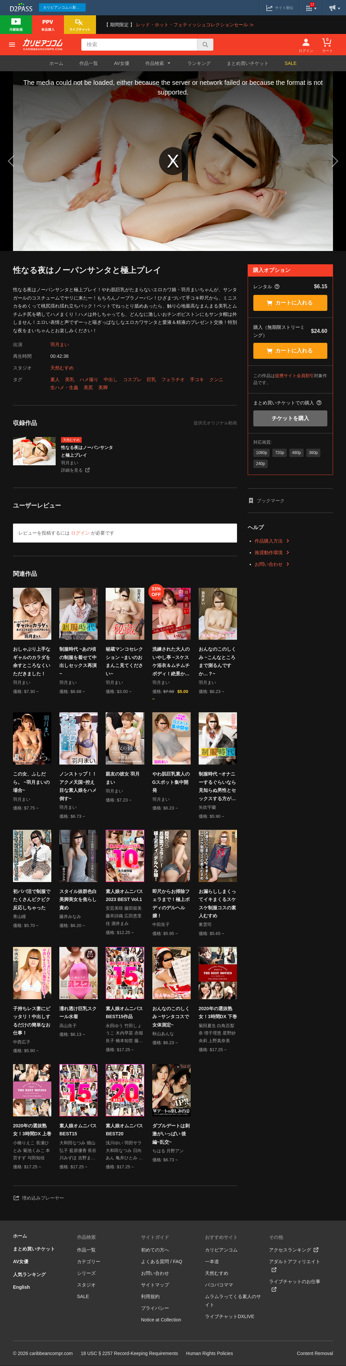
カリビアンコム (221, 1250)
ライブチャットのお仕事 (294, 1285)
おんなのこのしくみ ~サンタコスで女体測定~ (171, 1017)
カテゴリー (88, 1261)
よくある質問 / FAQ (161, 1261)
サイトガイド (155, 1237)
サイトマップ (155, 1285)
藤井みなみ (70, 916)
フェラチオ (173, 379)
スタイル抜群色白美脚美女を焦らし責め (78, 899)
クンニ (216, 379)
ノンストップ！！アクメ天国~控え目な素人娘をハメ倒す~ (78, 786)
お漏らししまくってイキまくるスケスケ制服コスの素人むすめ (217, 904)
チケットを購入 (290, 418)
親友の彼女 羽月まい (123, 778)
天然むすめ (62, 367)
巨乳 (151, 379)
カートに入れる (290, 303)
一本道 (212, 1261)
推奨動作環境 (272, 552)
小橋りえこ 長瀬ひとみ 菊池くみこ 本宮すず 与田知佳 (31, 1151)
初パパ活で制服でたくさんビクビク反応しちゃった (31, 899)
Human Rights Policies (209, 1353)
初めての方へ (155, 1250)
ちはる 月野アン (168, 1151)
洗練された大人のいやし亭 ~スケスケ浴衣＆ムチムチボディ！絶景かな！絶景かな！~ (171, 662)
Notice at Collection (161, 1320)
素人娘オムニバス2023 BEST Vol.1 (124, 895)
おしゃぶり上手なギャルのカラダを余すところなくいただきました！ (31, 661)
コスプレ (132, 379)
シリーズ (86, 1273)
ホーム (56, 63)
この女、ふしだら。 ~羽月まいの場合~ (31, 782)
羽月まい (59, 344)
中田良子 (161, 924)
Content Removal (315, 1353)
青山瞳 (19, 916)
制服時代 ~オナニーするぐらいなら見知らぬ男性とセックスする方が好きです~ (217, 787)
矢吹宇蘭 (207, 807)
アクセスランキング (293, 1250)
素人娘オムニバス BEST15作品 (124, 1013)
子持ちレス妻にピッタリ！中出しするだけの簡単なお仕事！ (31, 1021)
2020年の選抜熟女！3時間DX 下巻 (218, 1013)
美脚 (103, 387)
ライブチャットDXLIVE (229, 1316)
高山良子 (68, 1026)
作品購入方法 (272, 541)
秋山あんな (163, 1033)
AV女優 (121, 63)
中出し (111, 379)
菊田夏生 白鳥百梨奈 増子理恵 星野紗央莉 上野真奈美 (217, 1034)
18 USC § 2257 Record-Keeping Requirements (129, 1353)
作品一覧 (88, 63)
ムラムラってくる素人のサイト (233, 1301)
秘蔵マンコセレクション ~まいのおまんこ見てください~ (124, 661)
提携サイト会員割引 (294, 375)
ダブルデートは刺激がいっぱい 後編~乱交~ (171, 1134)
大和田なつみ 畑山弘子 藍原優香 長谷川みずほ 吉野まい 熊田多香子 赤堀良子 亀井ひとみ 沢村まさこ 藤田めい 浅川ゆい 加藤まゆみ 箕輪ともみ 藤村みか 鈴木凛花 (77, 1151)
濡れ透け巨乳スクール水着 (78, 1013)
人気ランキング (29, 1274)
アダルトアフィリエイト (294, 1265)
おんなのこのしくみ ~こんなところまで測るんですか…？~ (217, 661)
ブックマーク (266, 500)
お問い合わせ (272, 564)
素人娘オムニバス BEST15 (78, 1130)
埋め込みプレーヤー (38, 1198)
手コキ (197, 379)
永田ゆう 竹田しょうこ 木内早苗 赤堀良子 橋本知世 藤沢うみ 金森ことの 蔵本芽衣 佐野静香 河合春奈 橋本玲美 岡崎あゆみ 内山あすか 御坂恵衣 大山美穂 (124, 1034)
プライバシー (155, 1308)
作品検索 (86, 1237)
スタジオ (86, 1285)
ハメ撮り (89, 379)
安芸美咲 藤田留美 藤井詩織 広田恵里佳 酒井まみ (124, 916)
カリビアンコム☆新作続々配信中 (64, 7)
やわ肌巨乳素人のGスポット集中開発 (171, 782)
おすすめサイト (221, 1237)
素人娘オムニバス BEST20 (124, 1130)
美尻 (88, 387)
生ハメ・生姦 (64, 387)
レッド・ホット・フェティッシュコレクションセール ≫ (195, 24)
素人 (55, 379)
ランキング (199, 63)
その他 (276, 1237)
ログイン (80, 533)
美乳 (69, 379)
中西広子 (21, 1042)
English (21, 1287)
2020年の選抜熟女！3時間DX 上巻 (32, 1130)
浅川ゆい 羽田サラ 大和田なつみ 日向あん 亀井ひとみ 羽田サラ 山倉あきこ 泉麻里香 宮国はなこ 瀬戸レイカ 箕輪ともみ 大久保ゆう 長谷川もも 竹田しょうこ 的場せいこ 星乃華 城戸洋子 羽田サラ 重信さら (124, 1151)
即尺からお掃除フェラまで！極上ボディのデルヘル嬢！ (171, 904)
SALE (291, 63)
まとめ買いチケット (248, 63)
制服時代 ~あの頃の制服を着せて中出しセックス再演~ (78, 661)
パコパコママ (219, 1285)
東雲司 (205, 924)
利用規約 (150, 1296)
